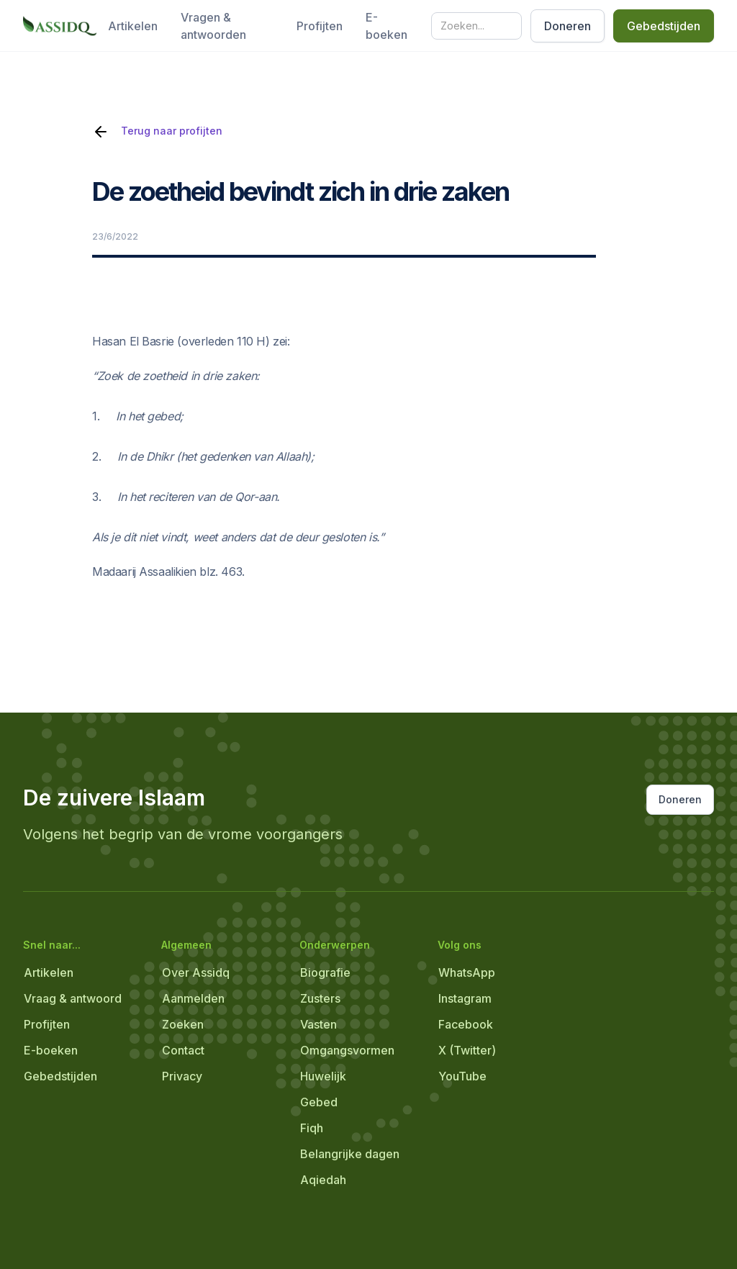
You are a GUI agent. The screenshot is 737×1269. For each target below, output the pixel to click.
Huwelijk (323, 1076)
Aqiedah (323, 1180)
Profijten (320, 26)
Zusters (320, 998)
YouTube (462, 1076)
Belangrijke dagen (349, 1154)
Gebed (319, 1102)
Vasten (318, 1024)
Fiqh (311, 1128)
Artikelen (133, 26)
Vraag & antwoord (73, 998)
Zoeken (183, 1024)
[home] (59, 25)
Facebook (465, 1024)
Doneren (567, 26)
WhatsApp (466, 972)
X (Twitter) (467, 1050)
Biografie (325, 972)
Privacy (182, 1076)
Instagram (465, 998)
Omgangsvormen (347, 1050)
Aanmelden (193, 998)
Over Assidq (196, 972)
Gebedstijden (663, 26)
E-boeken (386, 26)
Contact (183, 1050)
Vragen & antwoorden (213, 26)
